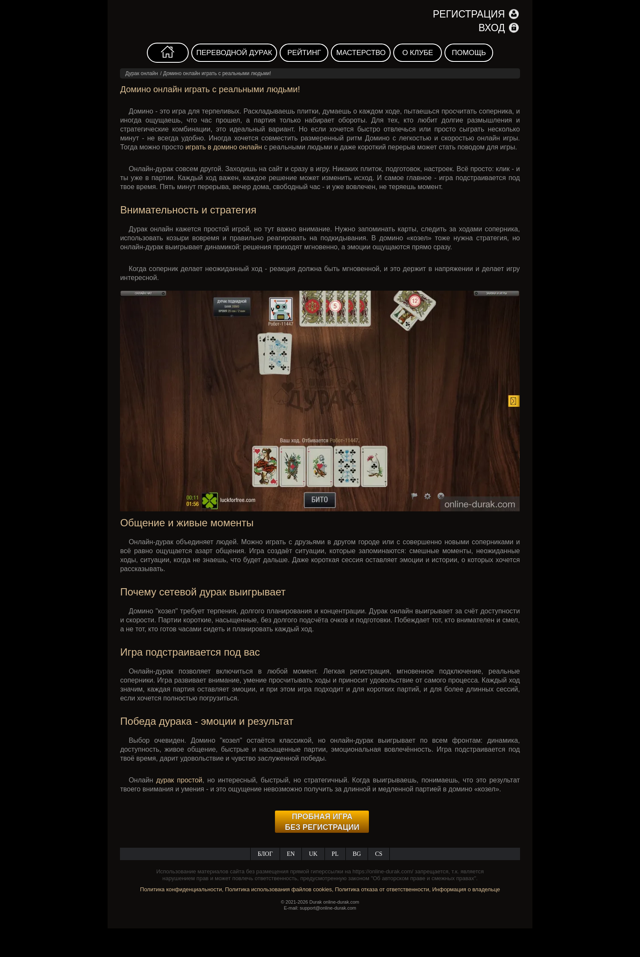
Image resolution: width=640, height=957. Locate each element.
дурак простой (179, 780)
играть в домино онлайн (223, 147)
